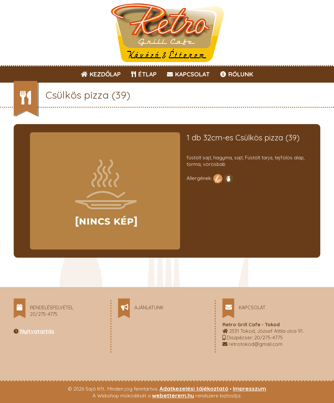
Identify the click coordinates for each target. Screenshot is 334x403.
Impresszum (249, 388)
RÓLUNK (236, 74)
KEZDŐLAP (101, 74)
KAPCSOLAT (188, 74)
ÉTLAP (144, 74)
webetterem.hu (173, 395)
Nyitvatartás (37, 331)
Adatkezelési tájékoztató (193, 388)
